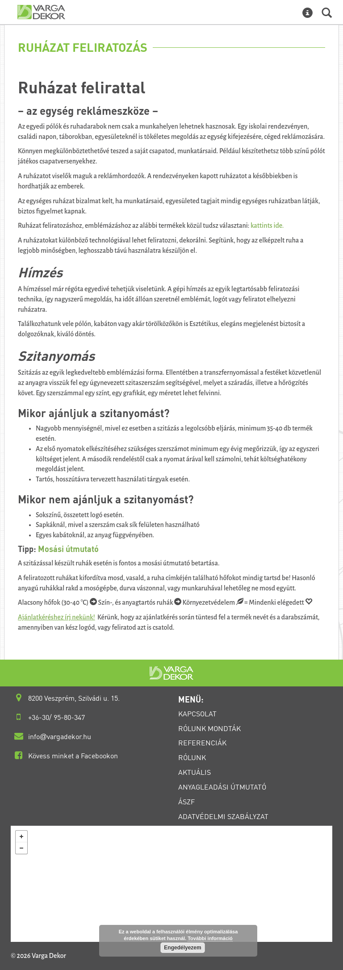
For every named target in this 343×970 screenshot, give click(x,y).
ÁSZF (186, 801)
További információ (210, 938)
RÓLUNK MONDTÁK (209, 728)
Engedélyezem (182, 948)
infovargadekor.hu (59, 736)
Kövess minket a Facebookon (73, 755)
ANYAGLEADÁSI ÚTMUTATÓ (222, 786)
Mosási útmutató (68, 549)
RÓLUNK (192, 757)
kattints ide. (267, 225)
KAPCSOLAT (197, 713)
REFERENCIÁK (202, 742)
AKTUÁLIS (194, 772)
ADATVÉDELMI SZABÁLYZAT (223, 816)
